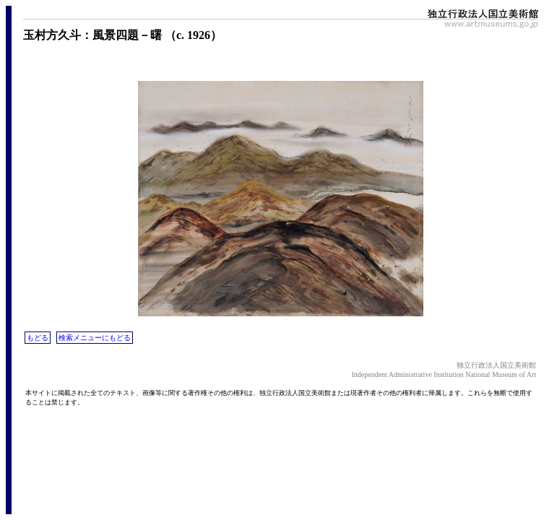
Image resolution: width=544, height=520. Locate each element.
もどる (37, 338)
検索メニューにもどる (95, 338)
